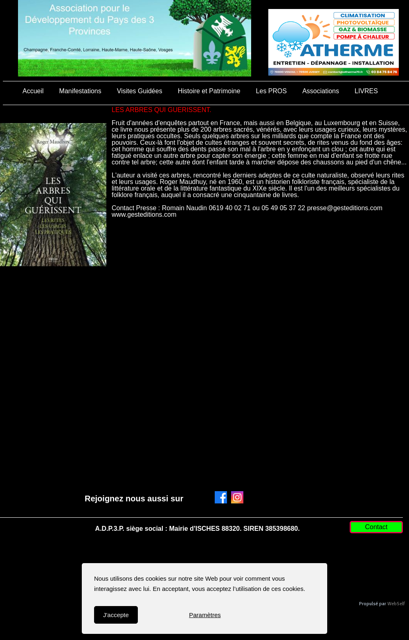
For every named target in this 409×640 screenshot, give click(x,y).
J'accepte (116, 614)
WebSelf (396, 604)
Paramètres (205, 614)
